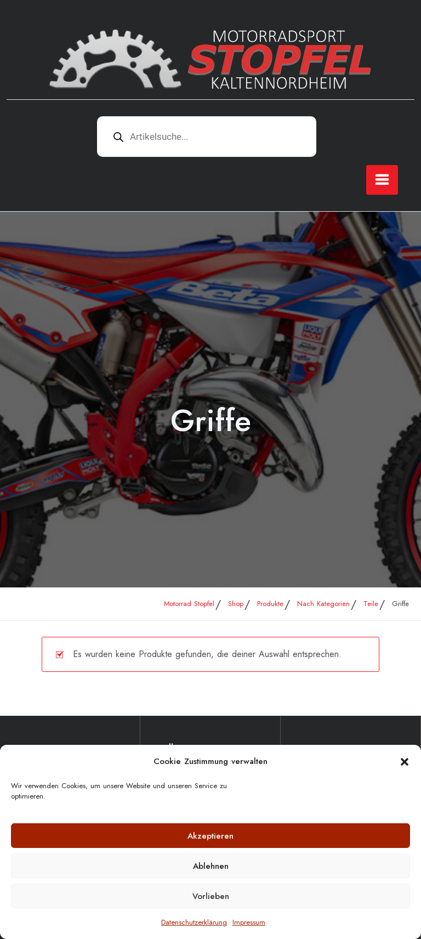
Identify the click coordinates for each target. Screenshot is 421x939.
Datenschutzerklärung (194, 922)
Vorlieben (210, 896)
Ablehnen (211, 866)
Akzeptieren (210, 836)
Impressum (248, 922)
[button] (404, 761)
